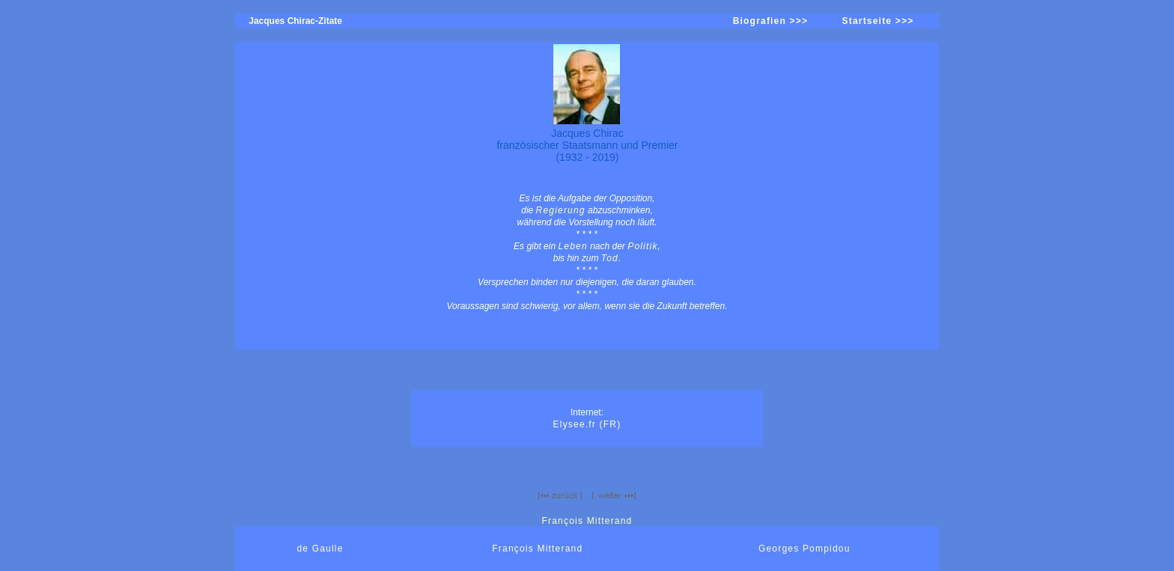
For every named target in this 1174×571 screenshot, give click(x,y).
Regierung (561, 210)
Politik (642, 246)
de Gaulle (319, 548)
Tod (609, 258)
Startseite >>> (878, 21)
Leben (572, 246)
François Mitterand (587, 521)
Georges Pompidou (804, 548)
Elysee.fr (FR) (587, 424)
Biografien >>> (771, 21)
